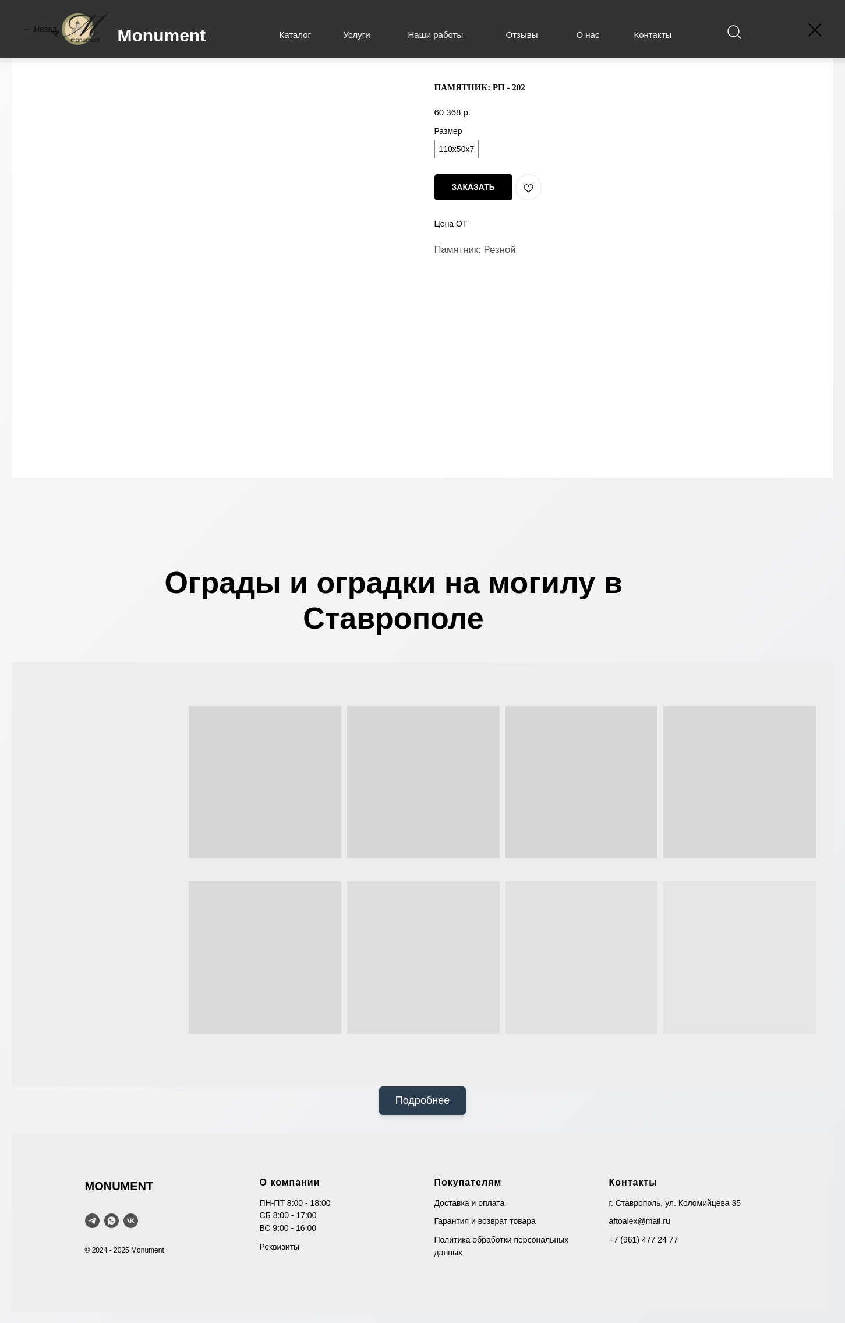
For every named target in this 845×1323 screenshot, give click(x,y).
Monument (162, 35)
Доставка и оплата (469, 1203)
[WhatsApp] (111, 1220)
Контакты (653, 35)
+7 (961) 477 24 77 (643, 1239)
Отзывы (522, 35)
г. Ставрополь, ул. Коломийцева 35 (675, 1203)
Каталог (296, 35)
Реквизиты (280, 1246)
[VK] (130, 1220)
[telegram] (92, 1220)
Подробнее (422, 1100)
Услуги (357, 35)
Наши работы (436, 35)
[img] (734, 32)
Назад (45, 29)
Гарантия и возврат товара (485, 1221)
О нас (588, 35)
